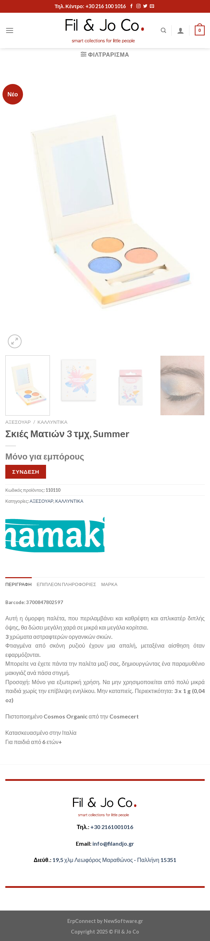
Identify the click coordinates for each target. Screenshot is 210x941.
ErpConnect (81, 921)
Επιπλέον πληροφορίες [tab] (66, 584)
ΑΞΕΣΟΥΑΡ (18, 422)
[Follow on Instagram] (138, 6)
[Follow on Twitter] (145, 6)
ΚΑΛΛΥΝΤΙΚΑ (52, 422)
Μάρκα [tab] (109, 584)
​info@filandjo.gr (113, 843)
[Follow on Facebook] (131, 6)
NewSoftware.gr (123, 921)
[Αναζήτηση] (163, 30)
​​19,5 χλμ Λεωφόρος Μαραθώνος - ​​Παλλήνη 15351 (114, 859)
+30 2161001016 (111, 826)
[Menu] (9, 30)
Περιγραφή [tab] (18, 584)
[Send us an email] (152, 6)
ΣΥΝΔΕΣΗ (25, 471)
